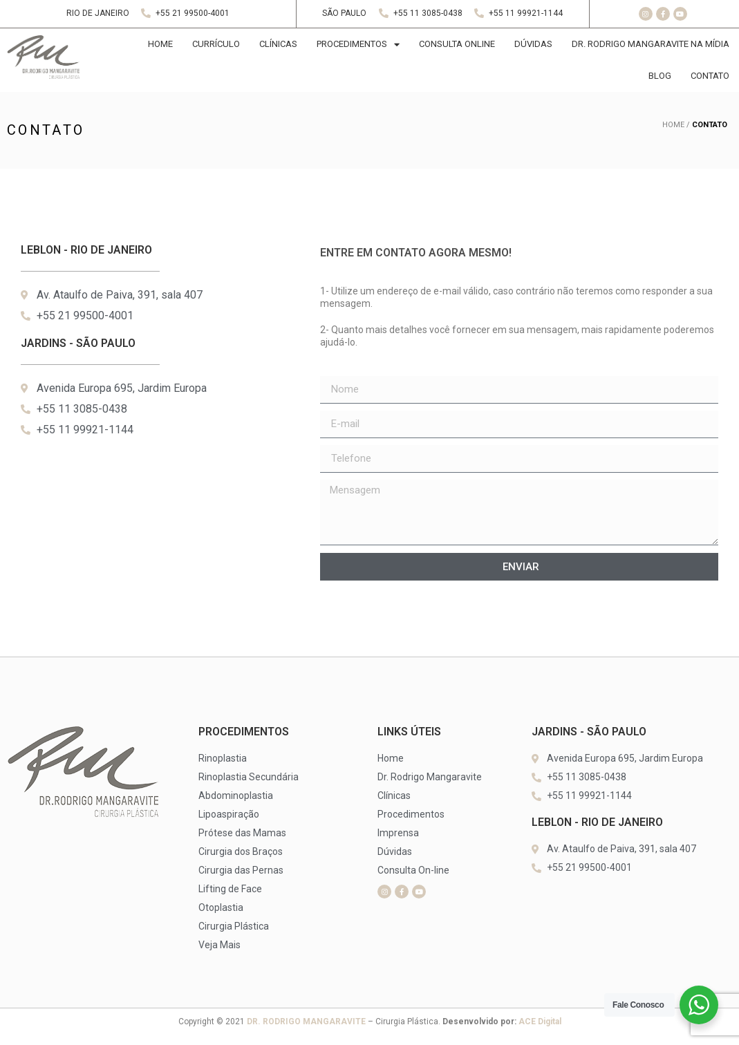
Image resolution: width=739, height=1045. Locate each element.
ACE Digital (539, 1021)
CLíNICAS (278, 44)
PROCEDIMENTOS (358, 44)
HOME (160, 44)
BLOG (659, 75)
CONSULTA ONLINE (457, 44)
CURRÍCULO (216, 44)
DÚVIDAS (533, 44)
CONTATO (710, 75)
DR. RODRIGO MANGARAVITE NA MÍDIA (650, 44)
